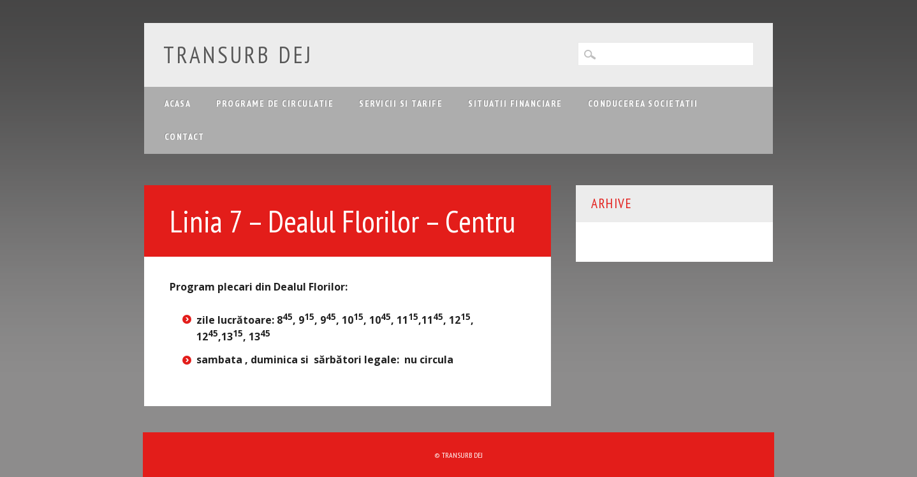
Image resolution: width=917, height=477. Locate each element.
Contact (185, 136)
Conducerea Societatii (643, 103)
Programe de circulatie (275, 103)
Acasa (178, 103)
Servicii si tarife (401, 103)
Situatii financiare (515, 103)
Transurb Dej (238, 55)
